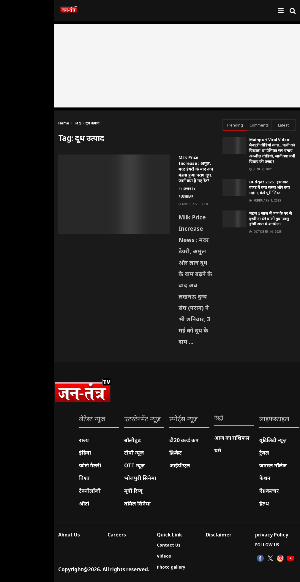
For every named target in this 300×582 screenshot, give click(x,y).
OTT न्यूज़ (134, 465)
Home (63, 123)
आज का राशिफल (232, 437)
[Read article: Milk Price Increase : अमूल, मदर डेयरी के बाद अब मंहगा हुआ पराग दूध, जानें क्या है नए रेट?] (114, 194)
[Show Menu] (281, 10)
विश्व (84, 478)
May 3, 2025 (189, 204)
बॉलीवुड (132, 440)
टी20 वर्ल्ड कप (184, 440)
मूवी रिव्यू (133, 490)
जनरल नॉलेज (273, 465)
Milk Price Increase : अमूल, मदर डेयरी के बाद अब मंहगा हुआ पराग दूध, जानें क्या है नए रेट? (196, 169)
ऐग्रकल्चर (269, 490)
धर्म (217, 450)
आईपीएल (179, 465)
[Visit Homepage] (68, 11)
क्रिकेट (175, 452)
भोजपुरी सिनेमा (140, 478)
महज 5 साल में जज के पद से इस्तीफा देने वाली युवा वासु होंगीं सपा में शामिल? (270, 218)
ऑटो (84, 503)
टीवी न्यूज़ (134, 452)
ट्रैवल (264, 452)
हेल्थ (264, 503)
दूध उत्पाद (93, 123)
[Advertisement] (177, 65)
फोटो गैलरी (90, 465)
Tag (77, 123)
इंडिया (85, 452)
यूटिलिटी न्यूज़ (273, 440)
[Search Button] (293, 10)
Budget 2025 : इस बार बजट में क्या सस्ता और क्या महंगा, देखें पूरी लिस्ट (269, 187)
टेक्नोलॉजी (90, 490)
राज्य (84, 440)
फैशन (265, 478)
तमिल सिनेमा (137, 503)
